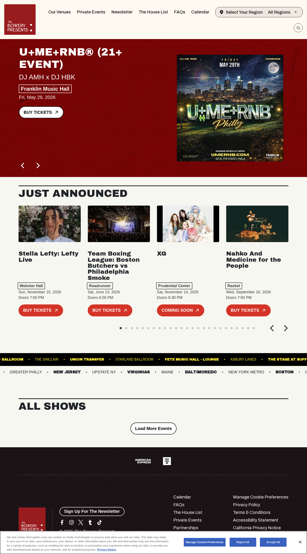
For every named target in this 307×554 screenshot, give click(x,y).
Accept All (273, 542)
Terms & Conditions (252, 512)
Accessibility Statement (255, 520)
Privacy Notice (106, 549)
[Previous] (23, 165)
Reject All (242, 542)
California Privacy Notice (257, 527)
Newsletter (122, 12)
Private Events (91, 12)
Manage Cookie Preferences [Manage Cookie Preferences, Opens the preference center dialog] (205, 542)
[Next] (37, 165)
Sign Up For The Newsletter (92, 511)
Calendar (200, 12)
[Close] (300, 542)
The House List (153, 12)
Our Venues (59, 12)
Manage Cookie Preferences (260, 497)
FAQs (179, 12)
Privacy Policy (246, 504)
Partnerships (185, 527)
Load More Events (153, 428)
